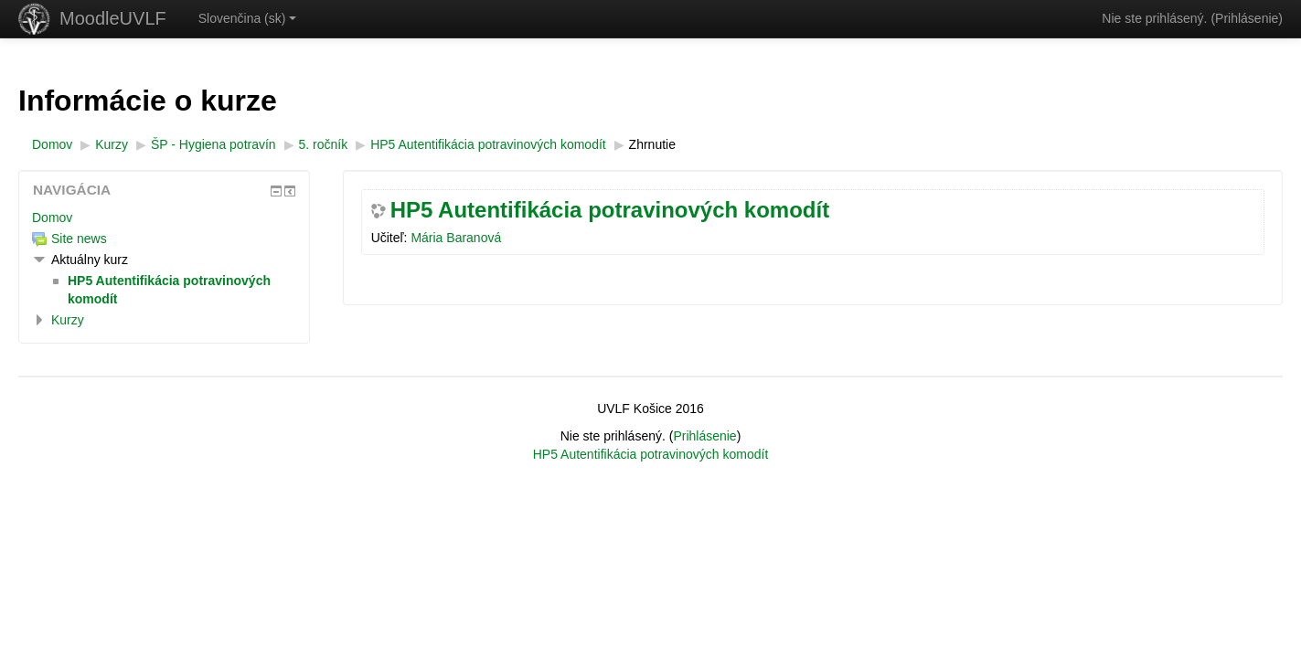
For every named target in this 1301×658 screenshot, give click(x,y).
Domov (52, 217)
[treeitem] (164, 217)
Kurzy (67, 320)
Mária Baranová (456, 237)
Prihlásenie (1246, 18)
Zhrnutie (652, 144)
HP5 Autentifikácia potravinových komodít (610, 210)
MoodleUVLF (112, 18)
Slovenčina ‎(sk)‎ (247, 18)
